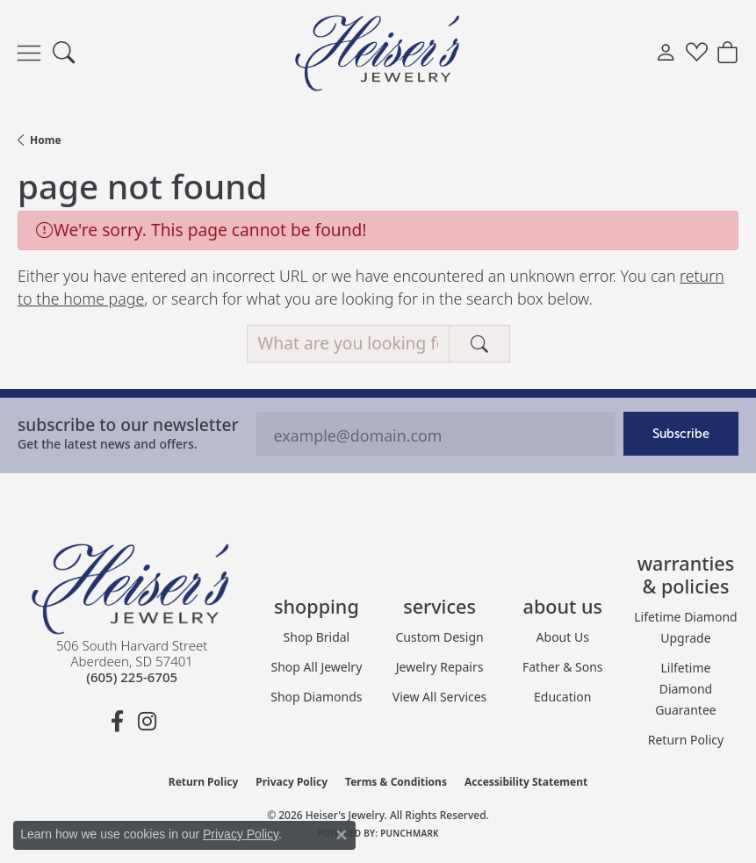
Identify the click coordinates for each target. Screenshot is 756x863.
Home (45, 140)
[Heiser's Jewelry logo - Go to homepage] (378, 53)
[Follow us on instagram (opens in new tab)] (146, 721)
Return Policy (686, 739)
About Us (562, 637)
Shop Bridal (317, 637)
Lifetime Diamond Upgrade (685, 627)
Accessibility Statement (525, 781)
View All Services (439, 696)
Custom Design (440, 637)
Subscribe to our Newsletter (128, 424)
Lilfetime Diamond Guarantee (685, 688)
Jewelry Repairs (440, 666)
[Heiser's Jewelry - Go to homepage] (131, 589)
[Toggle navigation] (29, 52)
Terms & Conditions (396, 781)
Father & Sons (562, 666)
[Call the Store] (131, 677)
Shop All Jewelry (317, 666)
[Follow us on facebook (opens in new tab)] (116, 721)
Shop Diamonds (316, 696)
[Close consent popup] (341, 835)
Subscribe (680, 433)
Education (562, 696)
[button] (64, 52)
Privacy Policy (292, 781)
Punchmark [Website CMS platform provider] (409, 833)
